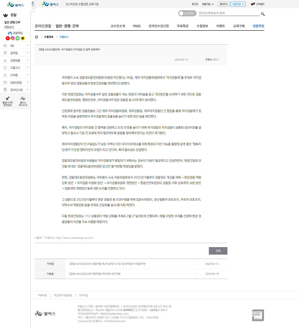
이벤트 (220, 26)
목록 (218, 250)
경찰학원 (18, 33)
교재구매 (239, 26)
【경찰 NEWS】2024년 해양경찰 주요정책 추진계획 (95, 273)
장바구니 (224, 4)
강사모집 (83, 295)
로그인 (195, 4)
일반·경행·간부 (12, 22)
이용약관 (42, 295)
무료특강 (182, 26)
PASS (136, 26)
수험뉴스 (63, 36)
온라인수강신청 (159, 26)
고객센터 (260, 4)
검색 (263, 13)
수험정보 (202, 26)
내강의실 (237, 5)
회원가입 (208, 4)
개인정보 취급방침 (63, 295)
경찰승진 (9, 27)
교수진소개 (118, 26)
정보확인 (128, 310)
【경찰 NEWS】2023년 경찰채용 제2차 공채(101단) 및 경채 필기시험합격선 (108, 263)
